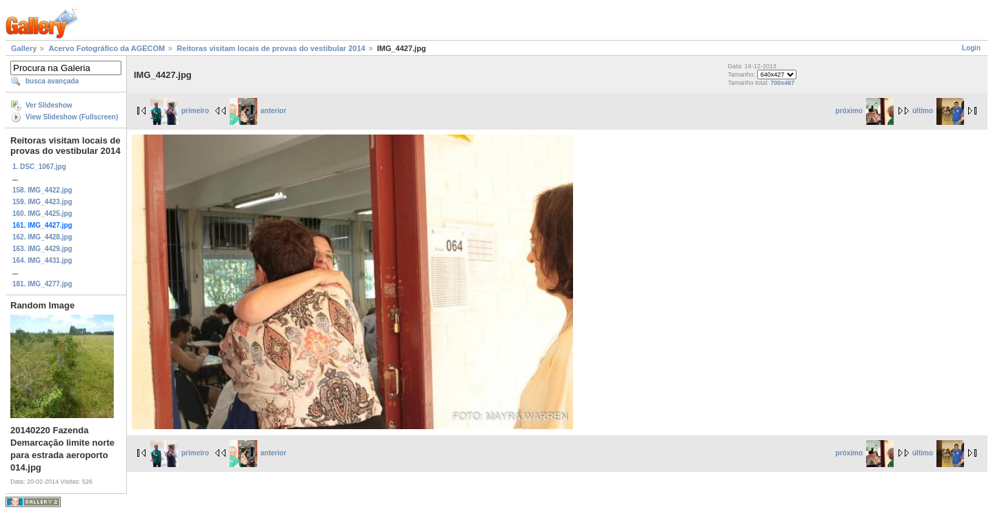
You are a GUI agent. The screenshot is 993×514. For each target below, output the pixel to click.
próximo (865, 111)
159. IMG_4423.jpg (42, 202)
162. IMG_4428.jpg (42, 237)
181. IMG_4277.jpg (42, 284)
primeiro (179, 111)
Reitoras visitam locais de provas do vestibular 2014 (271, 48)
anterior (258, 111)
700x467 (782, 82)
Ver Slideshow (49, 105)
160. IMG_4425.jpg (42, 213)
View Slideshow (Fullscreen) (72, 117)
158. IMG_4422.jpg (42, 190)
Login (971, 48)
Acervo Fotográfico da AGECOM (106, 48)
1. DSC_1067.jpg (39, 166)
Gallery (24, 48)
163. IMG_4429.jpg (42, 249)
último (938, 111)
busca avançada (52, 81)
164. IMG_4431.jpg (42, 260)
